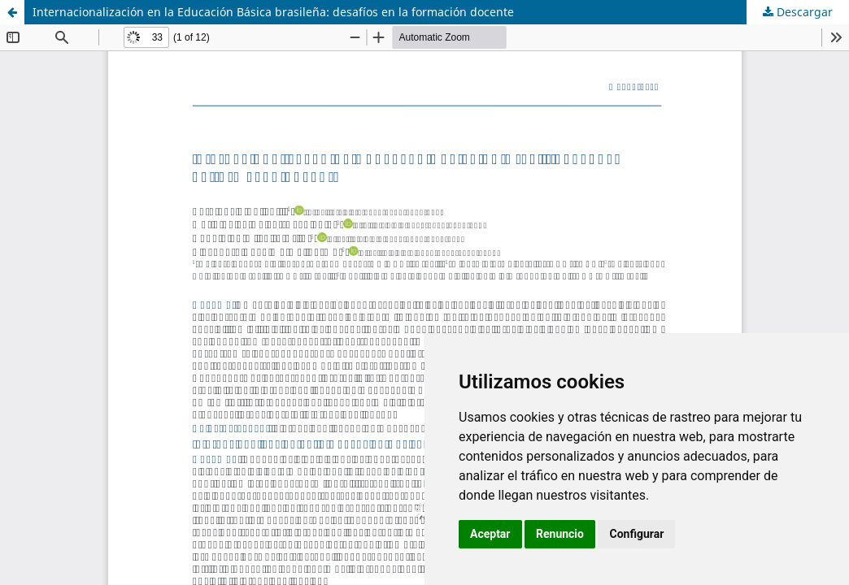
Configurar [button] (636, 533)
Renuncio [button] (560, 533)
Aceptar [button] (490, 533)
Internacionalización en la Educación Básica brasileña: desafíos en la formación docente (273, 12)
